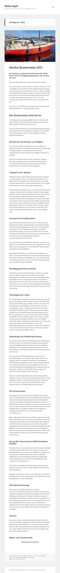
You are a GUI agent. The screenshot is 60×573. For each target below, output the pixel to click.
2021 (35, 555)
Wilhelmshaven (23, 557)
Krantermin (12, 557)
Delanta (44, 555)
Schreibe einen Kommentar (18, 559)
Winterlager (31, 557)
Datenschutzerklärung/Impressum (18, 570)
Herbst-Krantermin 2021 (26, 67)
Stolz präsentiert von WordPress (37, 570)
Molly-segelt (11, 5)
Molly (17, 557)
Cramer (39, 555)
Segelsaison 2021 (27, 555)
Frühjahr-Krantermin (29, 76)
